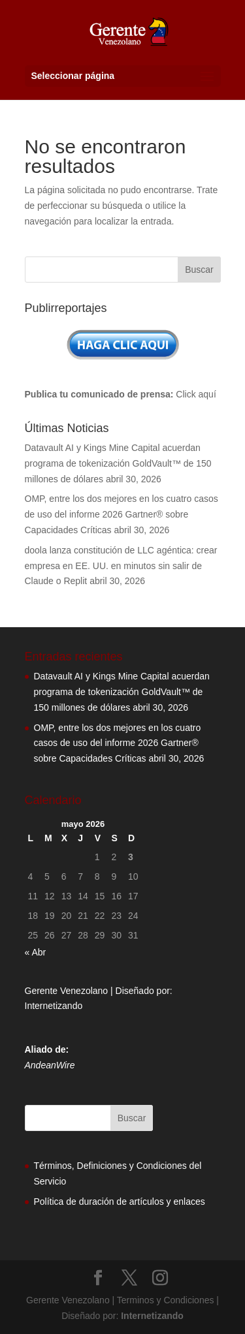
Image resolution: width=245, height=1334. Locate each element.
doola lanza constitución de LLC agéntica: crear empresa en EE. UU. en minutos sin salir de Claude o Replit (121, 566)
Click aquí (196, 394)
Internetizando (54, 1005)
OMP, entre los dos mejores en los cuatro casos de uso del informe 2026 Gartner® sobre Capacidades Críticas (121, 514)
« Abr (35, 952)
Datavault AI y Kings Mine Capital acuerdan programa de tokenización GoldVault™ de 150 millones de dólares (118, 463)
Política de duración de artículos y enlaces (119, 1201)
